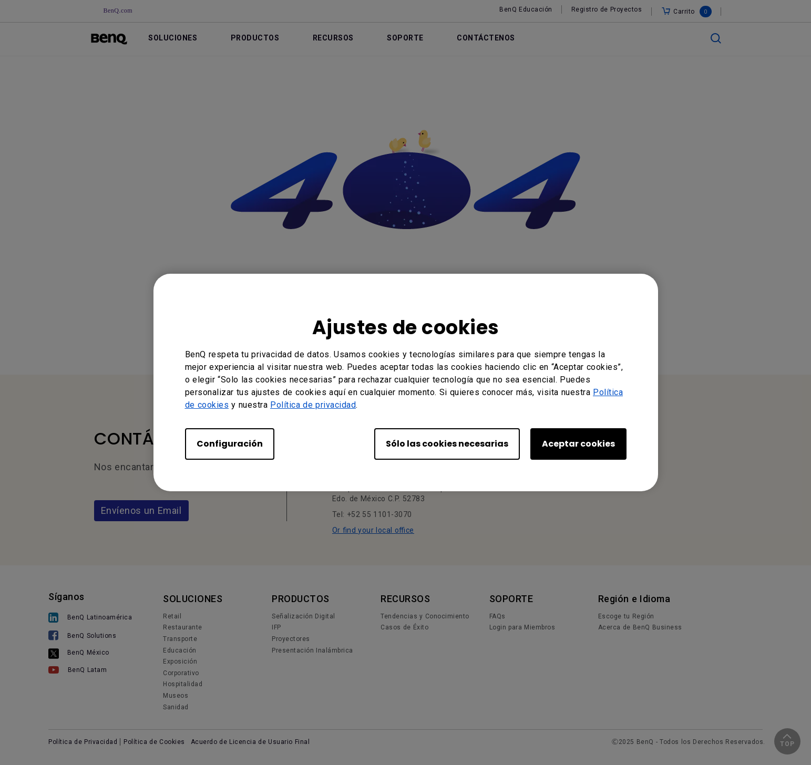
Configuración (230, 444)
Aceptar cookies (578, 444)
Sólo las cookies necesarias (447, 444)
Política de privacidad (313, 405)
